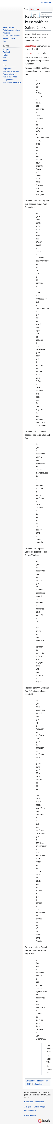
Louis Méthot (30, 46)
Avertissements (30, 1115)
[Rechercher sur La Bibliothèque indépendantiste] (46, 14)
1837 (29, 1084)
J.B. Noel (29, 53)
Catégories (30, 1081)
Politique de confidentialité (34, 1102)
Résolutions (42, 1081)
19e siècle (37, 1084)
